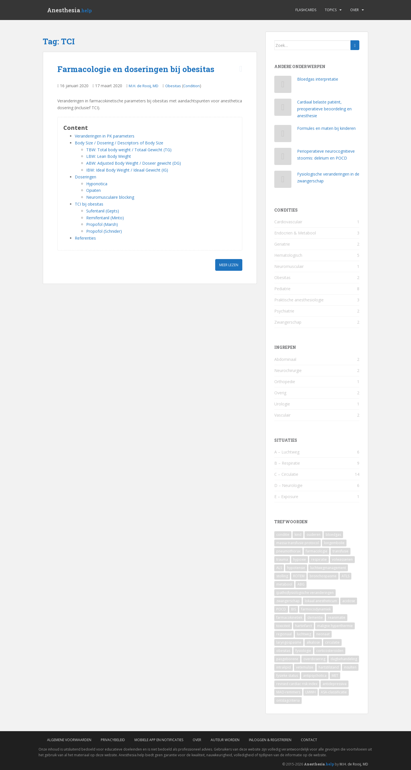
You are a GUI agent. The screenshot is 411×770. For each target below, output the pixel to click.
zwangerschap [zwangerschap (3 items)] (288, 600)
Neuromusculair (289, 266)
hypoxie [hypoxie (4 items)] (299, 559)
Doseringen (85, 177)
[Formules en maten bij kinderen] (283, 135)
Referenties (85, 238)
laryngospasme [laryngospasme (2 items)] (288, 642)
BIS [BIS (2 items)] (293, 609)
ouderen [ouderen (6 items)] (314, 534)
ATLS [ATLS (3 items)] (345, 576)
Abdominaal (285, 359)
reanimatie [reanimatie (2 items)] (336, 617)
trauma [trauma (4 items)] (282, 559)
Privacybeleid (113, 739)
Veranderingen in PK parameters (104, 136)
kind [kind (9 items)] (298, 534)
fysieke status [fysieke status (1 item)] (287, 675)
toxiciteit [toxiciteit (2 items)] (283, 625)
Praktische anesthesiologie (299, 300)
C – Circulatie (286, 474)
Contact (309, 739)
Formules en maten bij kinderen (326, 128)
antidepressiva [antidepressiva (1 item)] (334, 683)
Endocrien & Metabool (295, 233)
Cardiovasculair (288, 221)
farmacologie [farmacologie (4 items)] (316, 551)
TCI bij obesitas (89, 204)
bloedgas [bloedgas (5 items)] (333, 534)
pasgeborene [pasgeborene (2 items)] (287, 658)
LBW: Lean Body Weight (108, 156)
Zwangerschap (287, 322)
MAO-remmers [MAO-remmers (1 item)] (288, 692)
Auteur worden (225, 739)
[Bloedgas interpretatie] (283, 85)
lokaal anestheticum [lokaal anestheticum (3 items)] (321, 600)
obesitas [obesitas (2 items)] (283, 650)
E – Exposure (286, 496)
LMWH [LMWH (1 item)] (310, 692)
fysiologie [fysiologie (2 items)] (303, 650)
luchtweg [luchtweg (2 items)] (304, 634)
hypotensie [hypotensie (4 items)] (296, 567)
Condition (191, 85)
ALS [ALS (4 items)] (279, 567)
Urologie (282, 404)
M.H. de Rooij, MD (143, 85)
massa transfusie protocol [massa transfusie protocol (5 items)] (297, 542)
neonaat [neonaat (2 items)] (323, 634)
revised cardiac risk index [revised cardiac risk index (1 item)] (296, 683)
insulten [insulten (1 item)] (350, 667)
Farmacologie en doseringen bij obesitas (135, 69)
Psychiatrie (284, 311)
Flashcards (305, 9)
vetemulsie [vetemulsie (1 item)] (304, 667)
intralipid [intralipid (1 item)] (283, 667)
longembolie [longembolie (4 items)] (334, 542)
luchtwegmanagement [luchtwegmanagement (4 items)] (328, 567)
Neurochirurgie (288, 370)
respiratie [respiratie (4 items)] (319, 559)
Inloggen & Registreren (270, 739)
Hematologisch (288, 255)
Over (354, 9)
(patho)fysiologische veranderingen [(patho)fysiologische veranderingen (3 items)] (305, 592)
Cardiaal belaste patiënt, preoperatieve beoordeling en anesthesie (324, 108)
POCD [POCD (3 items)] (281, 609)
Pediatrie (282, 288)
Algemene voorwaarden (69, 739)
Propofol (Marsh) (102, 224)
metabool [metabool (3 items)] (284, 584)
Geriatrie (282, 244)
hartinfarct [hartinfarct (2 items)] (303, 625)
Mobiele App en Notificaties (158, 739)
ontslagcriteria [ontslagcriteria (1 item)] (288, 700)
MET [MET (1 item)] (335, 675)
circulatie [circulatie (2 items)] (332, 642)
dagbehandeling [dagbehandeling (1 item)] (344, 658)
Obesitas (173, 85)
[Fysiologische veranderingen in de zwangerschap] (283, 180)
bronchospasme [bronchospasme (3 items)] (323, 576)
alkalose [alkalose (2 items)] (313, 642)
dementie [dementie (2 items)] (315, 617)
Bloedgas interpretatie (317, 79)
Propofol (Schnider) (104, 231)
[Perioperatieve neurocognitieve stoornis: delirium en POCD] (283, 157)
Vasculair (282, 415)
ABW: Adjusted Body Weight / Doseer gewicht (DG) (133, 163)
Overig (280, 392)
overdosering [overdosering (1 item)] (314, 658)
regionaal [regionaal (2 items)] (284, 634)
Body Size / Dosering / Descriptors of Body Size (119, 143)
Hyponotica (96, 183)
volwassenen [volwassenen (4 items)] (342, 559)
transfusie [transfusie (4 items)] (340, 551)
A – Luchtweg (286, 452)
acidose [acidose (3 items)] (348, 600)
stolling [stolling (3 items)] (282, 576)
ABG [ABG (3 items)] (301, 584)
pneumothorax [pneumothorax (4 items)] (288, 551)
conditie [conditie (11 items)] (282, 534)
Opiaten (93, 190)
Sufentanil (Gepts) (102, 211)
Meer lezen (228, 264)
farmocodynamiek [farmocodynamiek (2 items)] (316, 609)
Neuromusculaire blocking (110, 197)
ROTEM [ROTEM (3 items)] (299, 576)
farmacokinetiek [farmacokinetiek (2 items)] (289, 617)
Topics (331, 9)
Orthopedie (284, 381)
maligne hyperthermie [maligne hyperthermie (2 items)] (335, 625)
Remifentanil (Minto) (105, 217)
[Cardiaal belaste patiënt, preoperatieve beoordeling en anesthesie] (283, 108)
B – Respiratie (287, 463)
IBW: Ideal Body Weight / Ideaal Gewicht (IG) (127, 170)
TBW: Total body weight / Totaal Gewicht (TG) (129, 149)
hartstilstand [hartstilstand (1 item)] (329, 667)
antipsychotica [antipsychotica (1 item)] (315, 675)
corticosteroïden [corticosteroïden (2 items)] (329, 650)
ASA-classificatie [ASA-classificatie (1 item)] (334, 692)
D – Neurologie (288, 485)
